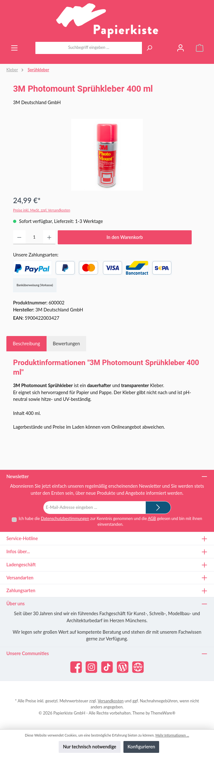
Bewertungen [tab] (66, 343)
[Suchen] (149, 48)
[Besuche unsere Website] (138, 667)
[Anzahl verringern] (19, 237)
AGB (152, 518)
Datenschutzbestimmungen (65, 518)
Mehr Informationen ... (172, 735)
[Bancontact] (137, 268)
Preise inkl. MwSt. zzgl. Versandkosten (41, 210)
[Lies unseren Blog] (122, 667)
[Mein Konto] (180, 47)
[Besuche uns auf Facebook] (76, 667)
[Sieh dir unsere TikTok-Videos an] (107, 667)
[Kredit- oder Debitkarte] (100, 268)
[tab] (26, 343)
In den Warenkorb (125, 237)
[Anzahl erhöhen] (49, 237)
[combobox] (88, 48)
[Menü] (14, 47)
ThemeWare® (163, 713)
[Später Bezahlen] (65, 268)
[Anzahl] (34, 237)
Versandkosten (110, 701)
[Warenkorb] (200, 47)
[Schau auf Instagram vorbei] (91, 667)
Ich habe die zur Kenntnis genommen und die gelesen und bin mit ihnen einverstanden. (110, 521)
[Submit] (158, 507)
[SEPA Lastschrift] (162, 268)
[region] (107, 155)
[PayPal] (32, 268)
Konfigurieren (141, 746)
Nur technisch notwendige (89, 746)
